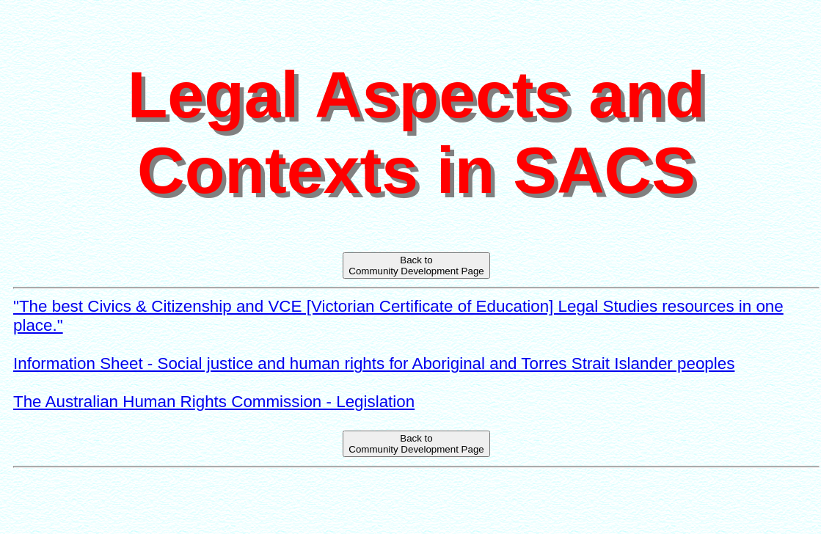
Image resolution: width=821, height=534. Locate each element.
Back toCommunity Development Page (416, 266)
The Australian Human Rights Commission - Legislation (214, 401)
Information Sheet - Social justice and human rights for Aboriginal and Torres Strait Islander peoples (373, 363)
